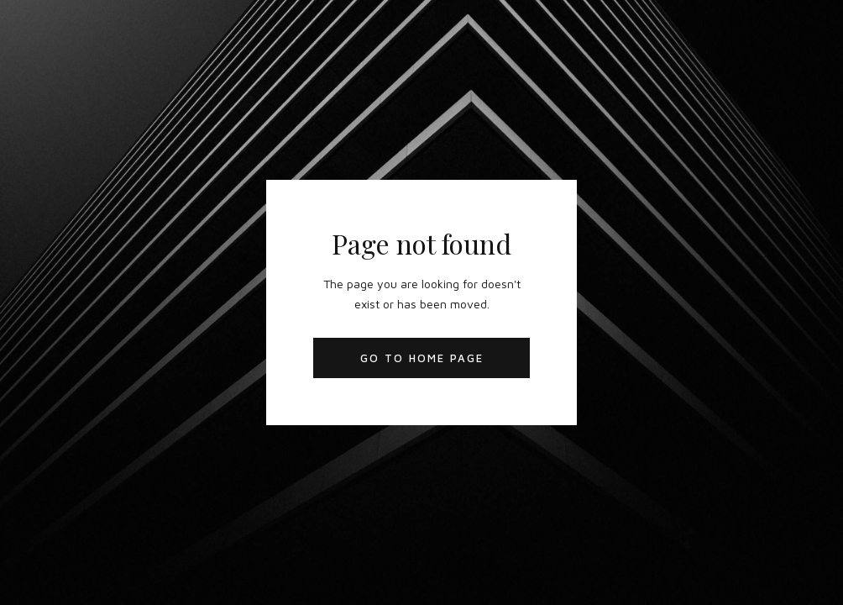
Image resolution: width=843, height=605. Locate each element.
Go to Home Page (422, 358)
